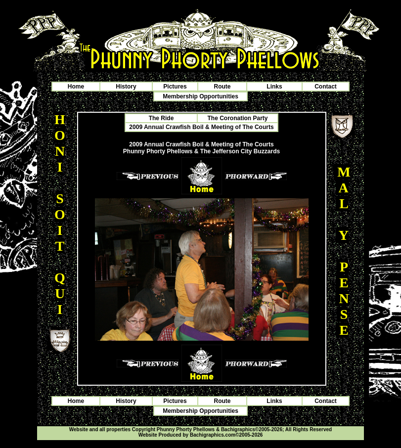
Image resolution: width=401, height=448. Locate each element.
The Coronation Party (237, 118)
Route (222, 86)
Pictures (174, 86)
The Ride (161, 118)
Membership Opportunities (200, 96)
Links (274, 86)
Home (76, 86)
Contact (325, 86)
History (126, 86)
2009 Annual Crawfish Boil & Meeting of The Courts (201, 127)
